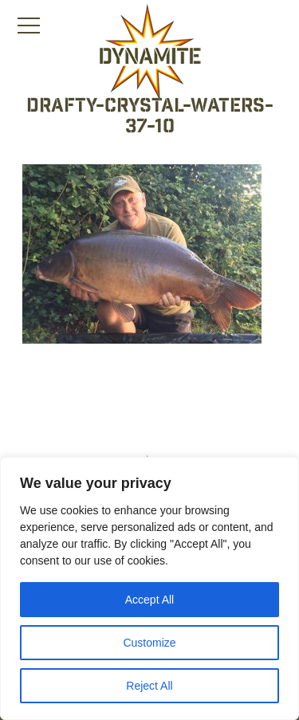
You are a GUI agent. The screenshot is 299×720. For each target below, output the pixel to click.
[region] (149, 588)
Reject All (149, 685)
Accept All (149, 599)
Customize (149, 642)
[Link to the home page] (150, 52)
